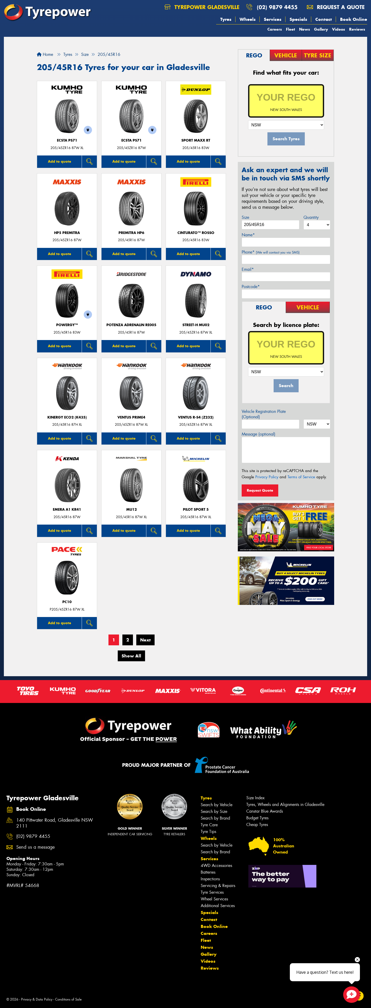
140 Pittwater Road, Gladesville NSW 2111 (54, 823)
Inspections (210, 879)
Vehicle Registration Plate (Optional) (264, 414)
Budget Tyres (257, 818)
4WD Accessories (216, 865)
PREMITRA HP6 (131, 233)
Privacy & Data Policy (36, 999)
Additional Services (218, 905)
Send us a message (35, 847)
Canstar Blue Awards (264, 811)
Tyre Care (209, 825)
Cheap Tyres (257, 824)
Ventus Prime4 (131, 417)
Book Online (353, 19)
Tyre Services (212, 892)
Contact (323, 19)
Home (45, 54)
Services (272, 19)
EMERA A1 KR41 (67, 509)
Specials (298, 19)
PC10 (67, 602)
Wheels (248, 19)
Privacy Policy (266, 477)
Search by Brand (215, 818)
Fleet (290, 29)
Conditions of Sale (68, 999)
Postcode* (251, 286)
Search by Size (214, 811)
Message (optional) (258, 434)
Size (245, 217)
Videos (338, 29)
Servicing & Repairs (218, 885)
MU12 (131, 509)
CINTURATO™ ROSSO (196, 233)
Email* (248, 269)
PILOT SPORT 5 (196, 509)
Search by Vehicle (216, 804)
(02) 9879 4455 (277, 7)
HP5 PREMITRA (67, 233)
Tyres (225, 19)
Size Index (255, 798)
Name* (248, 235)
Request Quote (260, 490)
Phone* (271, 252)
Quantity (311, 217)
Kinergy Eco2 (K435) (67, 417)
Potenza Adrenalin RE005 (131, 325)
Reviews (357, 29)
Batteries (208, 872)
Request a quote (336, 7)
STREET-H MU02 (195, 325)
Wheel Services (214, 899)
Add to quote (59, 161)
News (304, 29)
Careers (274, 29)
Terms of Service (301, 477)
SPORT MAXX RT (195, 140)
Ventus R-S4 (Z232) (196, 417)
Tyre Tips (208, 831)
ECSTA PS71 (67, 140)
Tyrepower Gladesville (201, 7)
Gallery (321, 29)
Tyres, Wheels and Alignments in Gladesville (285, 804)
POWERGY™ (67, 325)
